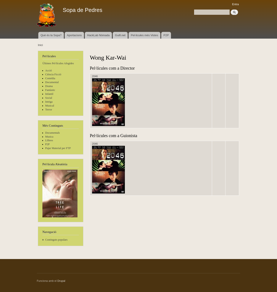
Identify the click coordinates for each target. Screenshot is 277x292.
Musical (49, 105)
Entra (235, 4)
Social (48, 97)
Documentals (52, 132)
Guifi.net (120, 35)
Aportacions (74, 35)
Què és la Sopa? (50, 35)
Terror (48, 109)
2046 (95, 76)
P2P (166, 35)
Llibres (49, 140)
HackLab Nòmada (98, 35)
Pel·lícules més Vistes (144, 35)
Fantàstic (50, 90)
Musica (49, 136)
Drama (49, 86)
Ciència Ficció (53, 74)
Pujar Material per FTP (58, 148)
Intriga (49, 101)
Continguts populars (56, 239)
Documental (52, 82)
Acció (48, 70)
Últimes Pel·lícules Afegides (58, 63)
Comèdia (50, 78)
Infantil (49, 93)
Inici (40, 45)
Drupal (61, 280)
